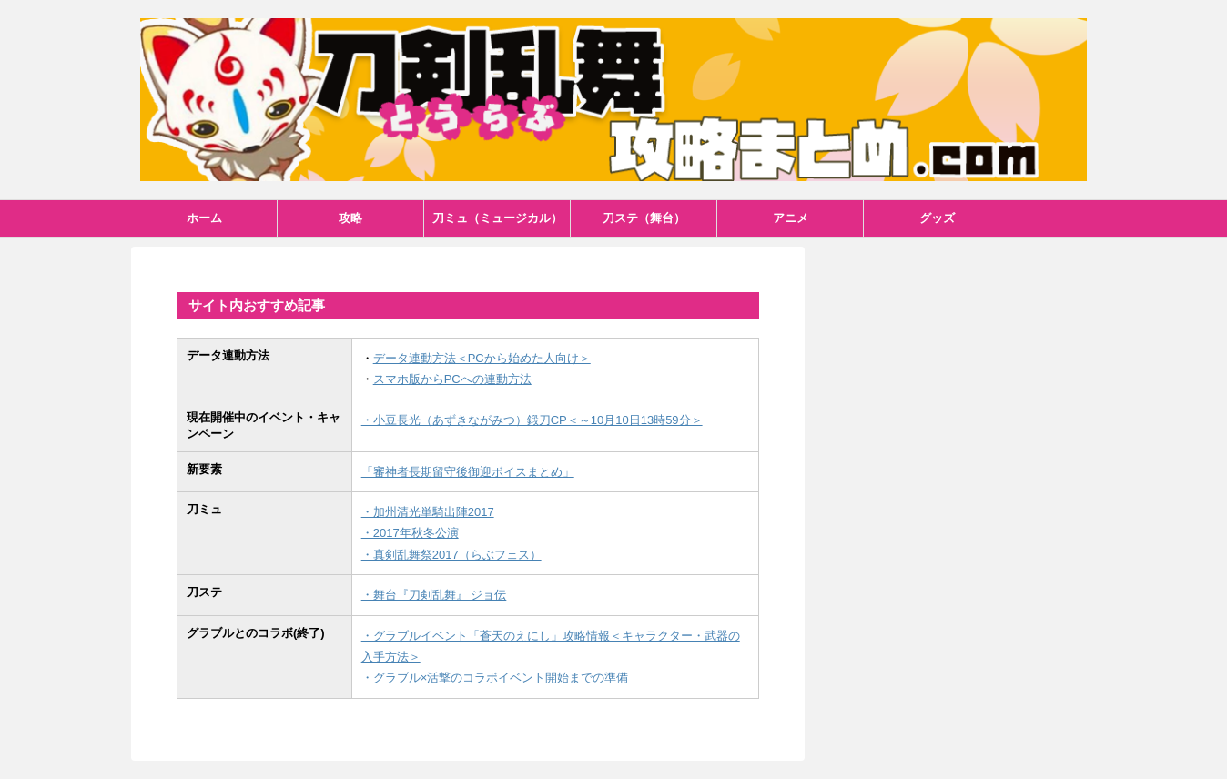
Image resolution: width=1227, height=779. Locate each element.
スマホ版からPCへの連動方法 (452, 379)
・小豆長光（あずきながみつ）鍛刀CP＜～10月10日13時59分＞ (532, 420)
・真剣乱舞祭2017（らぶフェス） (451, 554)
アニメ (790, 218)
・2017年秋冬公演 (410, 533)
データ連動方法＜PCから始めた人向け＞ (482, 358)
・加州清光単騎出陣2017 (427, 512)
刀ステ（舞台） (644, 218)
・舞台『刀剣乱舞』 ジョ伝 (434, 595)
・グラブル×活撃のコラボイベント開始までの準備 (495, 677)
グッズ (937, 218)
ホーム (204, 218)
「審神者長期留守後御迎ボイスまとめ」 (467, 472)
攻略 (350, 218)
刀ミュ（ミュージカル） (497, 218)
